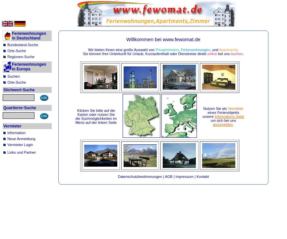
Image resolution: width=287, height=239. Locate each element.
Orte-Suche (16, 51)
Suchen (13, 76)
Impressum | (186, 177)
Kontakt (203, 177)
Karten (83, 115)
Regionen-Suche (20, 57)
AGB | (170, 177)
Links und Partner (21, 152)
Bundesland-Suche (22, 45)
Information (16, 133)
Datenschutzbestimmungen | (141, 177)
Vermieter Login (20, 145)
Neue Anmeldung (21, 139)
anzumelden (223, 124)
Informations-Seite (229, 117)
